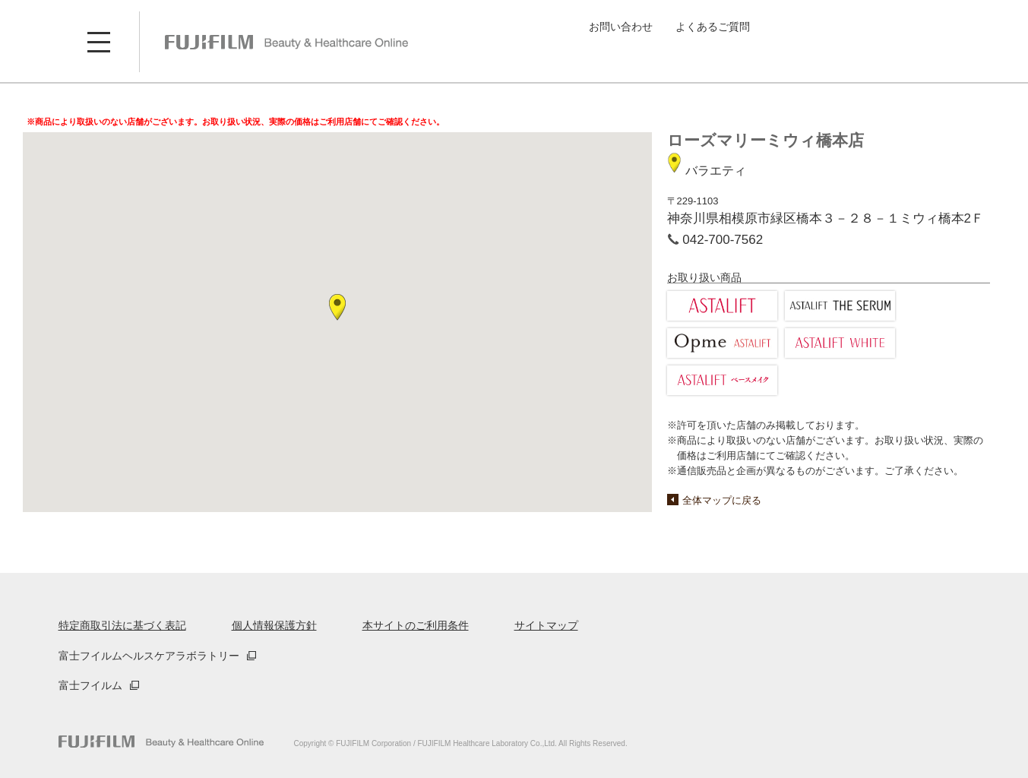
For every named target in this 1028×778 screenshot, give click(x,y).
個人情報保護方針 (274, 625)
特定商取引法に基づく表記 (122, 625)
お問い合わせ (621, 27)
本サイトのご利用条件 (415, 625)
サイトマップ (546, 625)
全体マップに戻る (721, 500)
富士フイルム (90, 685)
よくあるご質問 (712, 27)
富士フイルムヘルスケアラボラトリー (149, 656)
